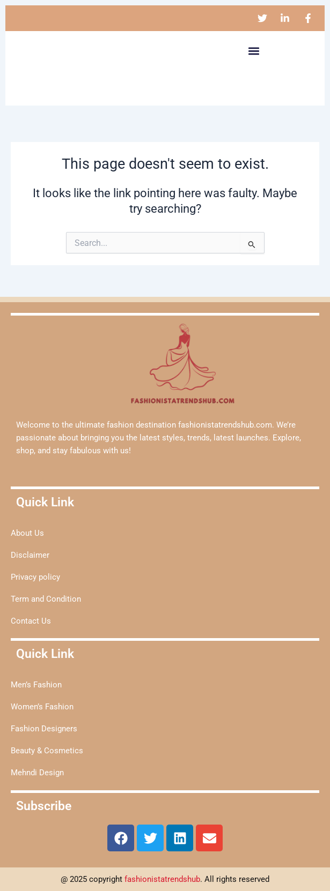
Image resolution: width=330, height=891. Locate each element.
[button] (253, 50)
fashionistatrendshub (162, 879)
